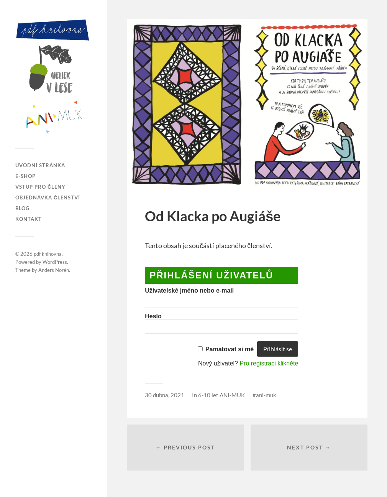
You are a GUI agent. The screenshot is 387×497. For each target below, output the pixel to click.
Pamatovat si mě (229, 349)
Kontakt (28, 219)
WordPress (55, 262)
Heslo (153, 316)
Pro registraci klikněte (268, 363)
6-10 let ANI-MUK (221, 395)
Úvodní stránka (40, 165)
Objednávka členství (47, 197)
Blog (22, 208)
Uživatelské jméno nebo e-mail (189, 290)
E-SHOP (25, 176)
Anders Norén (53, 270)
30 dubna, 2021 (164, 395)
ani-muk (266, 395)
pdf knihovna (48, 254)
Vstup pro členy (40, 187)
